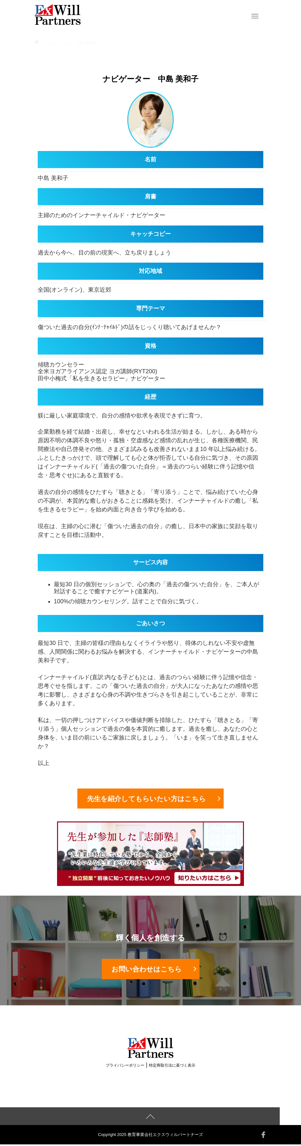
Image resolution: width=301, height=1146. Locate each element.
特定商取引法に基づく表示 (172, 1067)
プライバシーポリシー (125, 1067)
